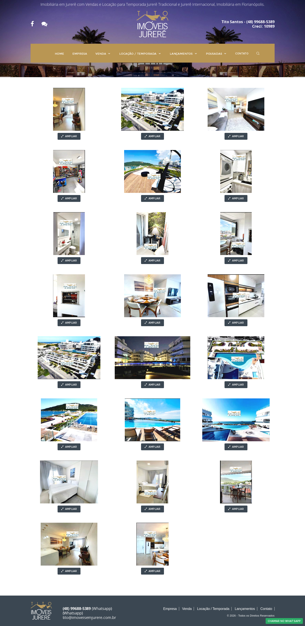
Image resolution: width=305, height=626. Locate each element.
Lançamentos (183, 53)
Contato (241, 53)
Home (59, 53)
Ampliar (69, 136)
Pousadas (216, 53)
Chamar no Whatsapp (284, 621)
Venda (103, 53)
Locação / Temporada (140, 53)
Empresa (79, 53)
